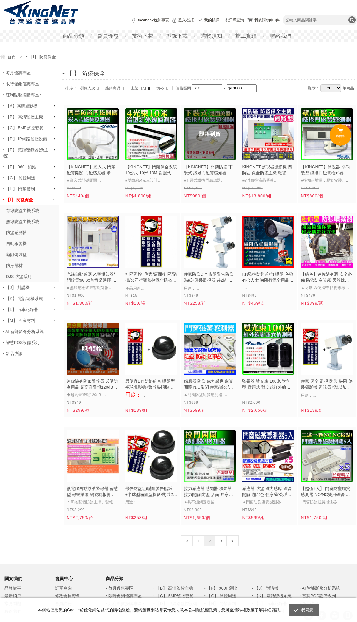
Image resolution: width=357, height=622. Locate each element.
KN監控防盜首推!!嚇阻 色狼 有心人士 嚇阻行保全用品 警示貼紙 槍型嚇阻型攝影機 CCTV (267, 278)
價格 (160, 88)
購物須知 (211, 36)
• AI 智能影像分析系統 (23, 331)
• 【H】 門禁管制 (19, 188)
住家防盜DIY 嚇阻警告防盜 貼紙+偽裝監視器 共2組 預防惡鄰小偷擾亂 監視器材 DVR (209, 278)
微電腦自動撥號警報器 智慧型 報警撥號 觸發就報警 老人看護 (92, 492)
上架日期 (138, 88)
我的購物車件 (267, 20)
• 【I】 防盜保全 (18, 199)
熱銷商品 (112, 88)
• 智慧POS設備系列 (21, 342)
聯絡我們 (280, 36)
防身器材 (14, 265)
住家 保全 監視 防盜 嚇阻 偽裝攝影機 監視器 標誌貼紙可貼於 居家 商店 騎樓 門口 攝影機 (326, 385)
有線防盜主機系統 (22, 210)
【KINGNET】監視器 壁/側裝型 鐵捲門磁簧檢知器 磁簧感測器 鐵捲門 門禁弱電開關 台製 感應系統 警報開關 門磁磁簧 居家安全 (326, 170)
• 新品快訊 (12, 353)
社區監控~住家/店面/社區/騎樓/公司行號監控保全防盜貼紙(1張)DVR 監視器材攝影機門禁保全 (151, 278)
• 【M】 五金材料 (19, 320)
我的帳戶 (212, 20)
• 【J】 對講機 (16, 287)
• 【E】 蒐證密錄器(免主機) (25, 152)
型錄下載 (177, 36)
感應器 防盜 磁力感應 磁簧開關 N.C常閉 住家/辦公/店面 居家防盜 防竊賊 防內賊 (208, 385)
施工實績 (246, 36)
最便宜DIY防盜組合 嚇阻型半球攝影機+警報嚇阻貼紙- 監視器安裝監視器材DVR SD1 (150, 385)
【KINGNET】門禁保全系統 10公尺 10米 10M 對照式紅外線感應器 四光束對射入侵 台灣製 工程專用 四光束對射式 (151, 170)
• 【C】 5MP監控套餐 (23, 127)
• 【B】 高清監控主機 (23, 116)
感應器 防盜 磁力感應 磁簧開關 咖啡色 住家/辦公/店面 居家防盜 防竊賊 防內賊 (267, 492)
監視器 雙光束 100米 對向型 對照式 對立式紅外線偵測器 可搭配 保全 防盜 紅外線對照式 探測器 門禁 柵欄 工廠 (267, 385)
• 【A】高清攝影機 (20, 105)
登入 (182, 20)
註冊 (191, 20)
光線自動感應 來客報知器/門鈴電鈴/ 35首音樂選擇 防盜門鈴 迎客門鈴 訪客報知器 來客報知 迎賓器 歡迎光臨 (91, 278)
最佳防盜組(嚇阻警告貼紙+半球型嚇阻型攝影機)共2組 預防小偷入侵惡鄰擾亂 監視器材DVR (151, 492)
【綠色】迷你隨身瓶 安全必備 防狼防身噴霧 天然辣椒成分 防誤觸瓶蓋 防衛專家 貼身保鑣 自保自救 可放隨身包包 (326, 278)
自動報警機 (16, 243)
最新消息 (12, 595)
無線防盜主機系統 (22, 221)
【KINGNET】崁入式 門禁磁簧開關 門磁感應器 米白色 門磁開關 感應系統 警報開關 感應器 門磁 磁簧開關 (91, 170)
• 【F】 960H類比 (19, 166)
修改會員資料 (67, 595)
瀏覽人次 (87, 88)
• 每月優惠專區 (17, 72)
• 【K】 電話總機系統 (23, 298)
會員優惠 (108, 36)
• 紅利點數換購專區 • (22, 94)
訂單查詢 (236, 20)
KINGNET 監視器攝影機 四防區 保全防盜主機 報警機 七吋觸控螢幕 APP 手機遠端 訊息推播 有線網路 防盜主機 (267, 170)
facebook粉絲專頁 (153, 20)
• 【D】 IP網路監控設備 (25, 138)
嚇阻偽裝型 (16, 254)
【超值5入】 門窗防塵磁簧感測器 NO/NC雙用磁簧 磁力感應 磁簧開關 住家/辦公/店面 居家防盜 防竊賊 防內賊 (326, 492)
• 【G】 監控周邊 (19, 177)
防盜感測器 (16, 232)
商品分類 (73, 36)
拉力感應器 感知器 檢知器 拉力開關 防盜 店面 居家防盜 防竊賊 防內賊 (208, 492)
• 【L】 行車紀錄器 (20, 309)
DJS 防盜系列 (19, 276)
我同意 (307, 610)
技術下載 (142, 36)
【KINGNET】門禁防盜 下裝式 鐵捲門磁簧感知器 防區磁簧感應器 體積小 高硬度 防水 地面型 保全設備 (208, 170)
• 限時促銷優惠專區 (21, 83)
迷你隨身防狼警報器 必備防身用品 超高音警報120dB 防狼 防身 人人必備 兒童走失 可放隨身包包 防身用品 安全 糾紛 (92, 385)
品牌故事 (12, 588)
